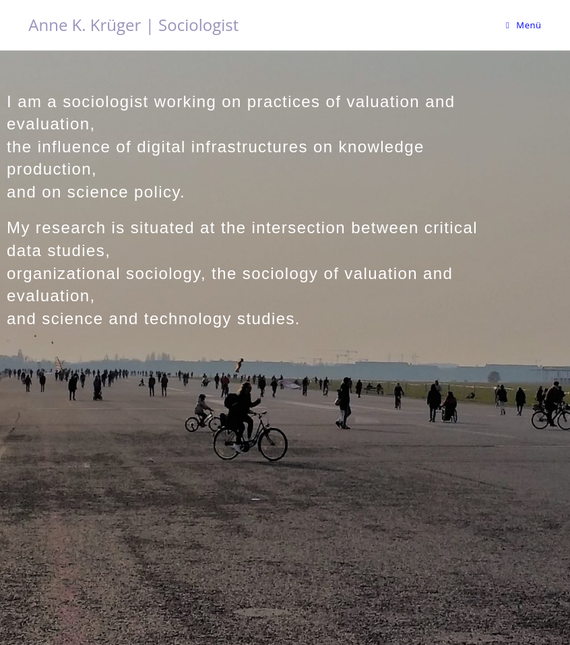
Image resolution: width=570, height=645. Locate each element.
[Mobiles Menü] (524, 25)
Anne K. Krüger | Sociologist (133, 24)
